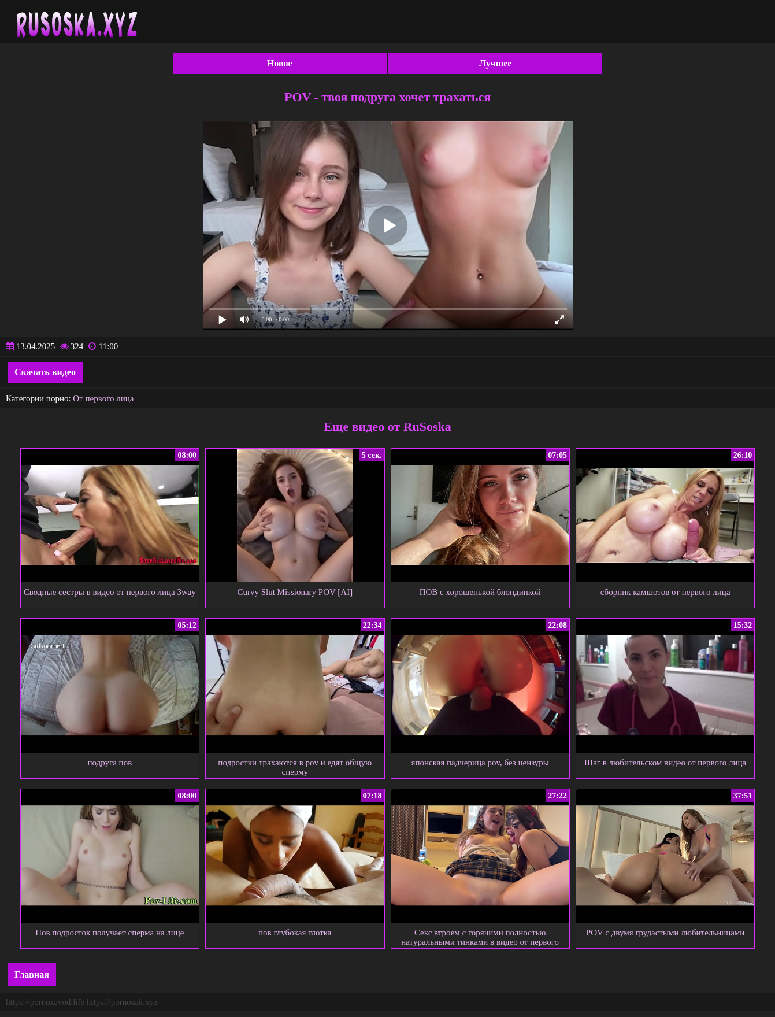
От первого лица (103, 398)
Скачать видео (45, 372)
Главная (31, 974)
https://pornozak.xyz (122, 1002)
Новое (279, 63)
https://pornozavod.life (45, 1002)
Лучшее (495, 63)
